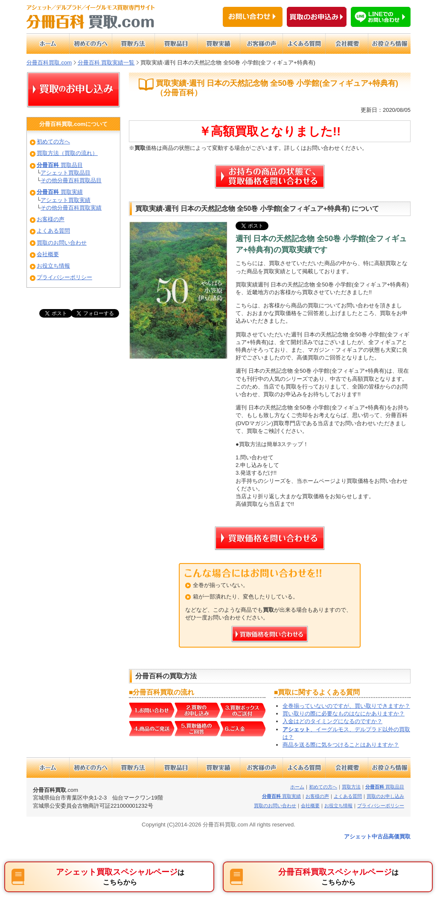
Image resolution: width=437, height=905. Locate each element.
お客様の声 (50, 219)
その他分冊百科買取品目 (71, 180)
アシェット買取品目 (65, 172)
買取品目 (60, 165)
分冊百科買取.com (49, 62)
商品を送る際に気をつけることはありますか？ (341, 745)
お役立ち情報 (53, 266)
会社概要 (48, 254)
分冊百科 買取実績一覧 (106, 62)
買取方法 (351, 786)
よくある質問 (53, 231)
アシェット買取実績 (65, 200)
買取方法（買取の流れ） (67, 153)
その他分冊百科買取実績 (71, 207)
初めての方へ (53, 141)
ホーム (297, 786)
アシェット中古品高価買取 (377, 836)
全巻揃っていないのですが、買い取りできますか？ (346, 706)
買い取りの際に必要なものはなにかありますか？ (344, 713)
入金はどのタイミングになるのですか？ (332, 721)
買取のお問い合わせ (62, 242)
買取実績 (60, 192)
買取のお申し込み (385, 796)
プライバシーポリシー (64, 277)
